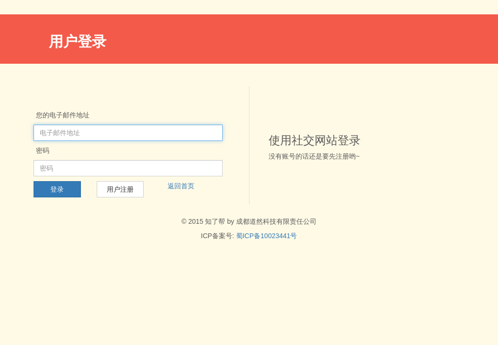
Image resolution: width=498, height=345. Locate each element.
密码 (42, 150)
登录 (57, 189)
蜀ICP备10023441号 (266, 236)
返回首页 (181, 186)
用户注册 (120, 189)
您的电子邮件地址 (63, 115)
